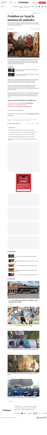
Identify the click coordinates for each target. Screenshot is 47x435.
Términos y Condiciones (30, 413)
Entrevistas (34, 408)
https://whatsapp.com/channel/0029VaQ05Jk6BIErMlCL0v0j (20, 106)
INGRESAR (35, 2)
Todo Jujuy (9, 13)
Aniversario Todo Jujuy (29, 409)
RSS (39, 413)
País (25, 6)
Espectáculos (17, 409)
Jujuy (22, 6)
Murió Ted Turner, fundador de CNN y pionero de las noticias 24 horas (21, 130)
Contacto (42, 413)
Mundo (33, 6)
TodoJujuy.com (12, 105)
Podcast (29, 408)
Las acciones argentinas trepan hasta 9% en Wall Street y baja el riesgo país (22, 132)
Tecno (26, 408)
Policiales (21, 7)
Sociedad (22, 408)
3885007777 (11, 115)
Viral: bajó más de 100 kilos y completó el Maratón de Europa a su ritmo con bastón (22, 139)
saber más (23, 190)
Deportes (31, 406)
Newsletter (27, 7)
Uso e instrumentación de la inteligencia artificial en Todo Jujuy (35, 413)
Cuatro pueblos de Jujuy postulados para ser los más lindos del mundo (21, 136)
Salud (19, 408)
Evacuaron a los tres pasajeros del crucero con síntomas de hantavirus (21, 134)
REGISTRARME (43, 2)
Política (28, 6)
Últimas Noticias (16, 6)
